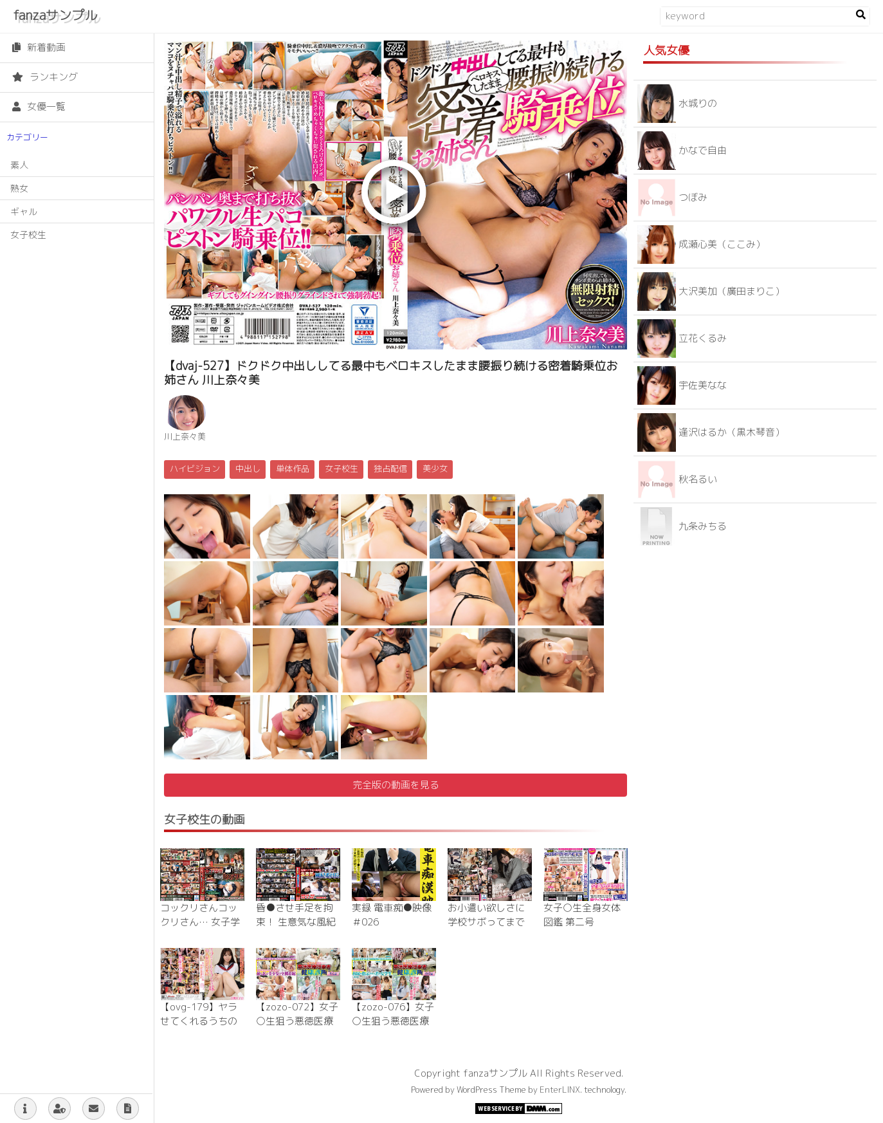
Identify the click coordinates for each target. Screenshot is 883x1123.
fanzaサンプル (55, 15)
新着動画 (39, 47)
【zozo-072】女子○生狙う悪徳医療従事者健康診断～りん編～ (297, 1028)
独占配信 (390, 468)
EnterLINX (560, 1089)
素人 (19, 165)
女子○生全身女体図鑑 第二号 (582, 915)
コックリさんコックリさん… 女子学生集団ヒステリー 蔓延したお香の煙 (200, 929)
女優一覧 (39, 106)
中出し (247, 468)
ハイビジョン (195, 468)
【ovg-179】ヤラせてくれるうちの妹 (198, 1021)
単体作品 (292, 468)
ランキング (45, 77)
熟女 (19, 188)
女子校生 (28, 234)
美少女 (435, 468)
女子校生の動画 (204, 820)
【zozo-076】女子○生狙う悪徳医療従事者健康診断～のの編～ (393, 1028)
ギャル (23, 211)
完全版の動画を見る (395, 785)
